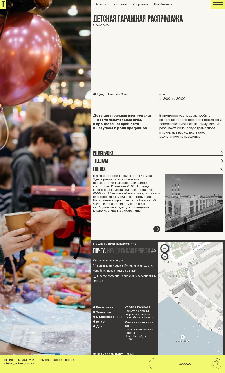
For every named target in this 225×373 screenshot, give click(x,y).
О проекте (140, 4)
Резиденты (119, 4)
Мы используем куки (19, 360)
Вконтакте (103, 307)
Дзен (99, 326)
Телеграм (102, 312)
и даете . (124, 278)
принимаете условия (123, 268)
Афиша (101, 4)
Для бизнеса (163, 4)
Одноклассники (107, 317)
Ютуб (99, 321)
